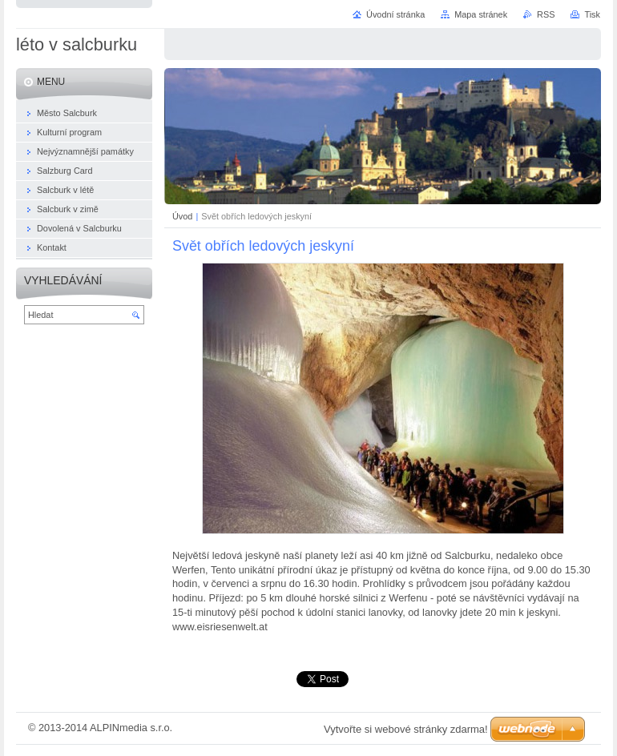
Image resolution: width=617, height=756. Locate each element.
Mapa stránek (480, 14)
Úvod (182, 216)
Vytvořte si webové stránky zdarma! (406, 729)
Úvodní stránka (395, 14)
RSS (545, 14)
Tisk (592, 14)
